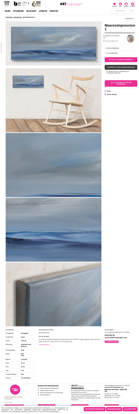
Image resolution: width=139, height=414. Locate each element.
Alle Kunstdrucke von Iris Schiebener (121, 83)
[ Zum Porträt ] (44, 344)
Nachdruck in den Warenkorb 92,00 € (121, 67)
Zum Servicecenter (112, 341)
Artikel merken (112, 94)
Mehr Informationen (114, 409)
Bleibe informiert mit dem (13, 397)
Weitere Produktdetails (112, 48)
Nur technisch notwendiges (94, 409)
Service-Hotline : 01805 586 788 (115, 390)
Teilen (109, 91)
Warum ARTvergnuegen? (48, 386)
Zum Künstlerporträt (111, 53)
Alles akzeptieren (130, 409)
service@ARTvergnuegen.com (113, 387)
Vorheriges (129, 18)
